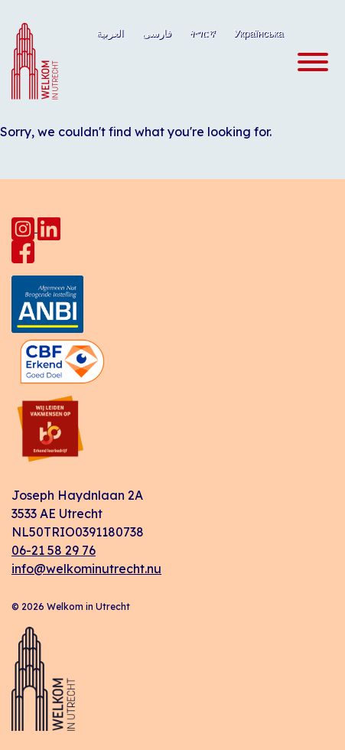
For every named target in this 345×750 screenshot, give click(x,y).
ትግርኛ (203, 33)
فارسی (156, 33)
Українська (259, 33)
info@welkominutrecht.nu (86, 568)
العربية (110, 33)
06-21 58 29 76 (53, 550)
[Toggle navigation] (308, 62)
